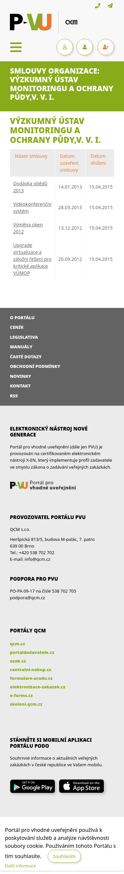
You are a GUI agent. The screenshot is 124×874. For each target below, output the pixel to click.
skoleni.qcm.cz (26, 704)
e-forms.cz (21, 695)
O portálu (22, 317)
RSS (14, 396)
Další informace (20, 866)
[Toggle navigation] (15, 47)
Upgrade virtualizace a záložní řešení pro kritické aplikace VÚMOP (32, 259)
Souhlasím (64, 856)
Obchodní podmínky (35, 366)
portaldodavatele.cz (32, 652)
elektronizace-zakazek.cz (37, 687)
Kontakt (20, 386)
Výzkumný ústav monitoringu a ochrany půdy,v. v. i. (55, 130)
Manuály (21, 347)
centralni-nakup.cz (30, 669)
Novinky (20, 376)
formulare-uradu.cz (31, 678)
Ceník (16, 327)
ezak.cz (18, 661)
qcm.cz (17, 644)
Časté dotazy (26, 357)
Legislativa (24, 337)
